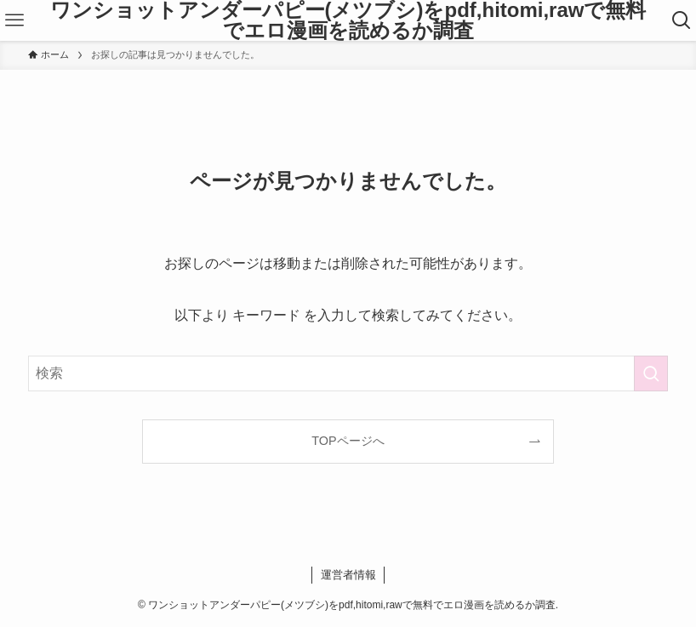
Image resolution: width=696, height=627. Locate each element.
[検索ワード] (348, 373)
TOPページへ (347, 440)
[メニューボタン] (15, 20)
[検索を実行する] (651, 373)
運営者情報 (348, 574)
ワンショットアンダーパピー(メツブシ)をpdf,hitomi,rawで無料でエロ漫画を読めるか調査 (348, 20)
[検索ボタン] (681, 20)
